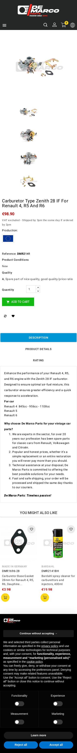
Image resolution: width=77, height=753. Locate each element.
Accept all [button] (56, 744)
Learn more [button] (38, 735)
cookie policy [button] (35, 661)
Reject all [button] (21, 744)
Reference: (9, 253)
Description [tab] (38, 337)
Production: (10, 230)
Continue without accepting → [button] (38, 633)
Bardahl (48, 566)
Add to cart (18, 302)
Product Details (38, 349)
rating (38, 360)
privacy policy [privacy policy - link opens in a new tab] (49, 646)
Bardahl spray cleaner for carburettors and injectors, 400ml (58, 580)
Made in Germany (14, 566)
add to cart (5, 597)
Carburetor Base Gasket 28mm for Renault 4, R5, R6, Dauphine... (18, 580)
